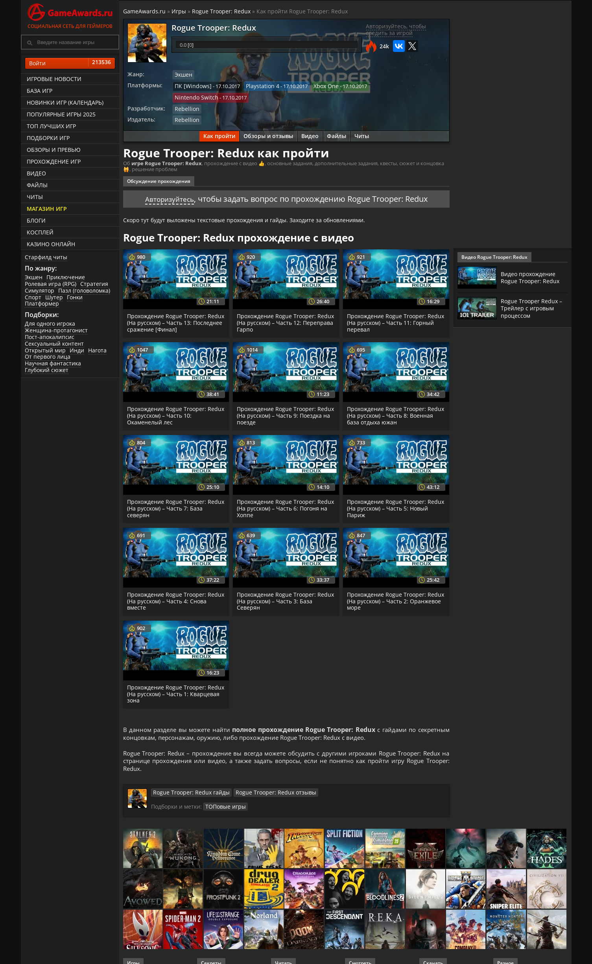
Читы (35, 197)
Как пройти (219, 123)
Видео (36, 173)
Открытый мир (45, 350)
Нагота (97, 350)
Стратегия (94, 284)
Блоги (36, 220)
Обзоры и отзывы (268, 123)
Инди (77, 350)
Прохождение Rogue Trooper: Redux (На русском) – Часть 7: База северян (175, 495)
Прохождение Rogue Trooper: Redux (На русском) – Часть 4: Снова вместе (168, 587)
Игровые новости (54, 79)
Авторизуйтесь (169, 185)
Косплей (40, 232)
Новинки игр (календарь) (65, 102)
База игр (39, 90)
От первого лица (47, 356)
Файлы (37, 185)
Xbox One (317, 85)
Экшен (33, 277)
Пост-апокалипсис (49, 337)
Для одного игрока (50, 323)
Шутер (54, 297)
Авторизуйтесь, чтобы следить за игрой (396, 29)
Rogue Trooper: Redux (221, 11)
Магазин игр (47, 208)
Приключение (65, 277)
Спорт (33, 297)
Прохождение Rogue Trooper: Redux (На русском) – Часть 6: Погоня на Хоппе (278, 495)
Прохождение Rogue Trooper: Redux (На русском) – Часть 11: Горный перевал (389, 309)
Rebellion (185, 96)
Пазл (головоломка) (84, 290)
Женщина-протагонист (56, 330)
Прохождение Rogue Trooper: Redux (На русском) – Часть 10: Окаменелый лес (169, 402)
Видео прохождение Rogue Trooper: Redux (532, 277)
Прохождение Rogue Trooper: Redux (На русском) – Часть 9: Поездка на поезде (278, 402)
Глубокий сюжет (46, 370)
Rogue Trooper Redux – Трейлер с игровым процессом (534, 308)
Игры (179, 11)
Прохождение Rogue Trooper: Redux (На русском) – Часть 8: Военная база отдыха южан (388, 402)
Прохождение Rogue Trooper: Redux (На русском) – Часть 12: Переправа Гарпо (279, 309)
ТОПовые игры (223, 796)
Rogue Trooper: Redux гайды (187, 783)
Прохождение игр (54, 161)
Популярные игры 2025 (61, 114)
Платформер (42, 303)
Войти (70, 63)
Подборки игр (48, 138)
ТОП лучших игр (51, 126)
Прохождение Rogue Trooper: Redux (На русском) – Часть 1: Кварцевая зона (168, 680)
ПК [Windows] (191, 85)
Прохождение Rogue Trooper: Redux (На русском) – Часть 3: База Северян (285, 587)
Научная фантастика (53, 363)
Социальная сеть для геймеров (70, 14)
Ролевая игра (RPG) (50, 284)
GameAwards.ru (144, 11)
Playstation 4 (257, 85)
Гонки (75, 297)
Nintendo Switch (382, 85)
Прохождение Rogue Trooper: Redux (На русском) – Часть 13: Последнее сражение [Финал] (169, 309)
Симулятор (39, 290)
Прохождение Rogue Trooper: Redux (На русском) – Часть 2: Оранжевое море (388, 587)
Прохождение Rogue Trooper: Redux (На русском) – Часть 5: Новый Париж (388, 495)
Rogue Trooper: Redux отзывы (263, 783)
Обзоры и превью (54, 149)
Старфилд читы (46, 257)
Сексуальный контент (54, 343)
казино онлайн (51, 244)
